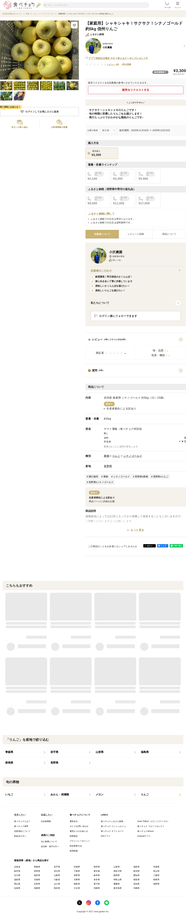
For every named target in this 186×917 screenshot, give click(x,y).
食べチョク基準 (21, 826)
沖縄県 (136, 888)
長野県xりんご (160, 476)
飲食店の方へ (20, 836)
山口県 (57, 884)
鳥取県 (136, 879)
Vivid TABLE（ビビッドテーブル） (153, 821)
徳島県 (77, 884)
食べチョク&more (145, 831)
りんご (116, 456)
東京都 (97, 871)
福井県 (37, 875)
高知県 (136, 884)
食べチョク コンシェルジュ (113, 826)
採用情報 (74, 851)
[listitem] (25, 752)
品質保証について (22, 831)
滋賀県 (17, 879)
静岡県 (117, 875)
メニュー (177, 5)
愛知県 (136, 875)
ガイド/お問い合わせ (79, 826)
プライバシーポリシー (80, 841)
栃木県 (17, 871)
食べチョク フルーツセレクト (150, 826)
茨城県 (156, 867)
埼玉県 (57, 871)
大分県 (77, 888)
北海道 (17, 867)
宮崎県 (97, 888)
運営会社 (74, 821)
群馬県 (37, 871)
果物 (106, 456)
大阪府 (57, 879)
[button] (135, 348)
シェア (163, 546)
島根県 (156, 879)
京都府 (37, 879)
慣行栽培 (93, 476)
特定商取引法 (76, 846)
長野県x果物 (141, 476)
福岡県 (156, 884)
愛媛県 (117, 884)
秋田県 (97, 867)
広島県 (37, 884)
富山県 (156, 871)
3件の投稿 (126, 64)
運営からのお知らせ (79, 831)
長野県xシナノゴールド (101, 482)
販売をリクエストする (135, 89)
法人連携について (49, 841)
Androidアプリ (144, 836)
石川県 (17, 875)
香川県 (97, 884)
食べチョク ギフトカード (112, 831)
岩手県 (57, 867)
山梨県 (57, 875)
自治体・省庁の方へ (50, 846)
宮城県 (77, 867)
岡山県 (17, 884)
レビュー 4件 (113, 64)
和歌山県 (118, 879)
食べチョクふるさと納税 (112, 821)
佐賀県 (17, 888)
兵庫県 (77, 879)
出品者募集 (46, 821)
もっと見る (137, 530)
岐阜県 (97, 875)
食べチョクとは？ (22, 821)
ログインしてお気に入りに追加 (39, 111)
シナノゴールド (132, 456)
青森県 (37, 867)
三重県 (156, 875)
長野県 (108, 466)
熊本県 (57, 888)
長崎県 (37, 888)
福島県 (136, 867)
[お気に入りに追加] (74, 25)
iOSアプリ (105, 836)
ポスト (150, 546)
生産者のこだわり (136, 271)
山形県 (117, 867)
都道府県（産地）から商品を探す (31, 860)
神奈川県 (118, 871)
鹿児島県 (118, 888)
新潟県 (136, 871)
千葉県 (77, 871)
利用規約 (74, 836)
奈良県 (97, 879)
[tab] (135, 234)
